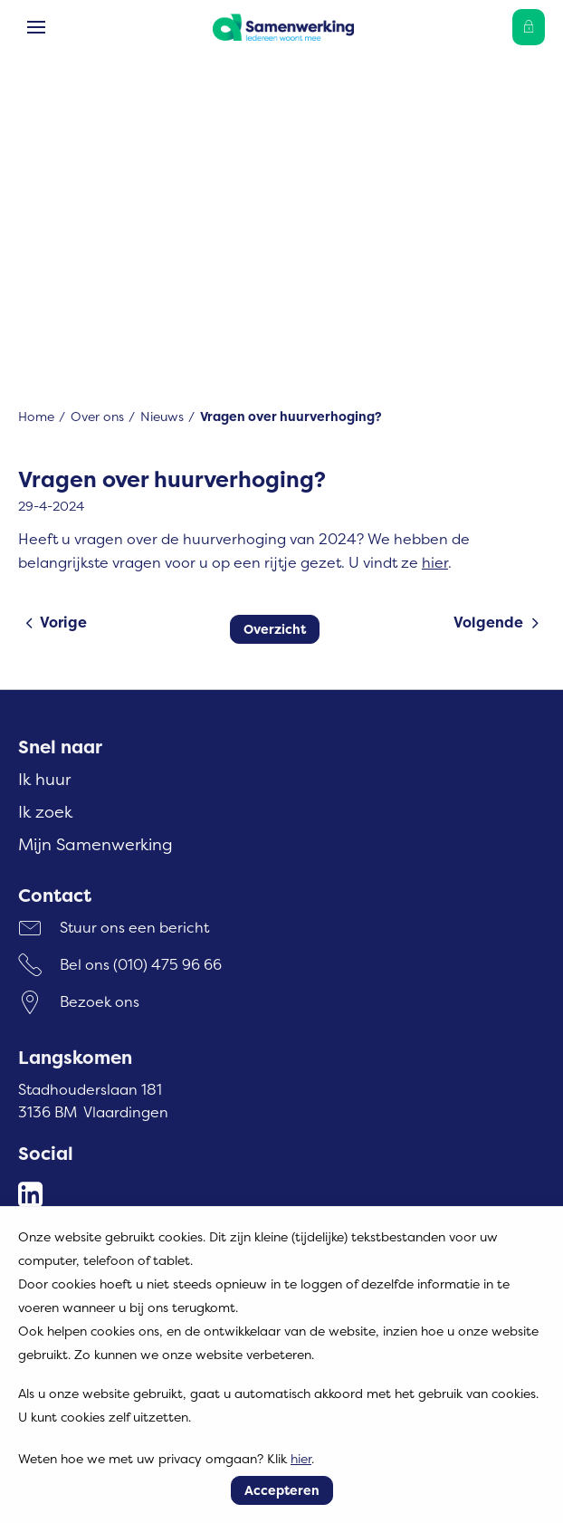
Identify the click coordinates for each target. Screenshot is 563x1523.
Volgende (488, 622)
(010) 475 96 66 (167, 964)
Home (36, 416)
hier (435, 562)
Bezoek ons (99, 1001)
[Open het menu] (36, 27)
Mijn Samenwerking (95, 844)
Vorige (63, 622)
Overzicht (274, 628)
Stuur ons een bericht (134, 927)
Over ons (97, 416)
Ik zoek (45, 811)
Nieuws (162, 416)
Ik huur (44, 779)
